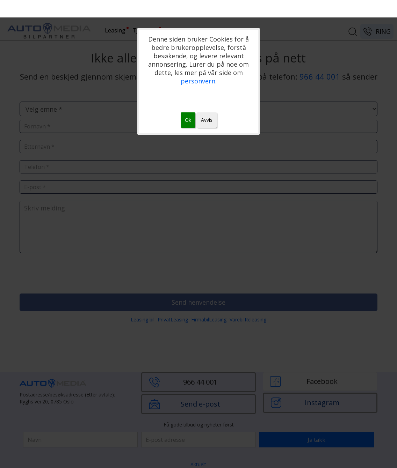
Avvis (206, 120)
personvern (198, 81)
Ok (188, 120)
